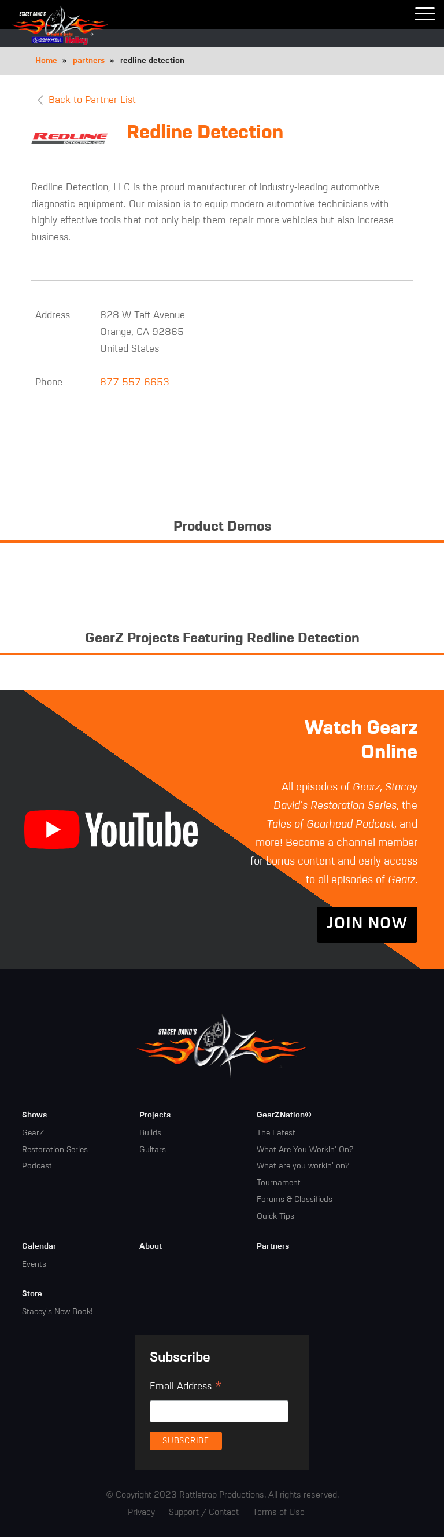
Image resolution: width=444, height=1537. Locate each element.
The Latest (276, 1132)
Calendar (39, 1246)
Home (46, 61)
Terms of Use (279, 1511)
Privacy (141, 1511)
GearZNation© (284, 1115)
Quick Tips (275, 1216)
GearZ (33, 1132)
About (150, 1246)
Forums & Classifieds (294, 1199)
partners (89, 61)
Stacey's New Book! (57, 1311)
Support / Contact (204, 1511)
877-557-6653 (134, 382)
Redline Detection (205, 133)
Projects (155, 1115)
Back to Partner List (92, 100)
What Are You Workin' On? (305, 1149)
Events (34, 1264)
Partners (273, 1246)
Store (32, 1293)
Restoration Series (55, 1149)
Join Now (367, 924)
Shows (34, 1115)
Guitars (152, 1149)
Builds (150, 1132)
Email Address (186, 1387)
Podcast (37, 1165)
